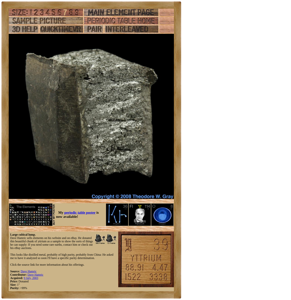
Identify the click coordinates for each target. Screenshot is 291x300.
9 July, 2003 (31, 278)
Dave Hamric (29, 271)
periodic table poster (80, 212)
